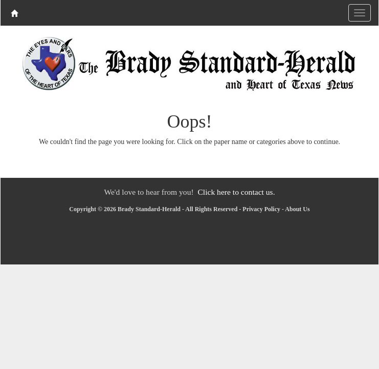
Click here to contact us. (236, 192)
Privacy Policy (261, 209)
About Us (297, 209)
